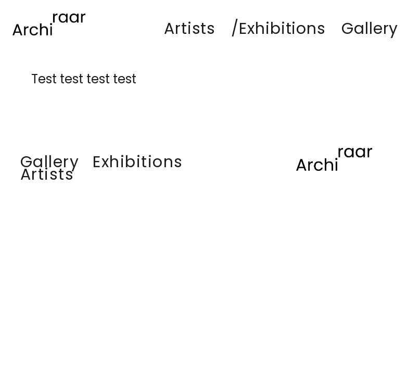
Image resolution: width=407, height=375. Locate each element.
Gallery (50, 162)
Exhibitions (138, 162)
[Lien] (48, 24)
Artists (47, 174)
